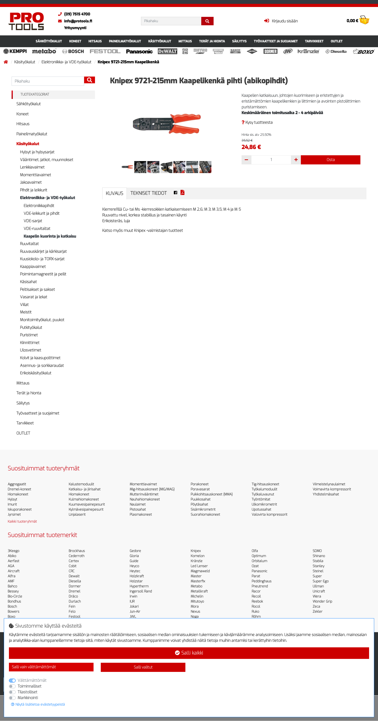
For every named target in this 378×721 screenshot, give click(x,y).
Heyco (134, 566)
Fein (72, 606)
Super (317, 576)
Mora (195, 606)
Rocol (256, 606)
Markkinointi (28, 697)
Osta (331, 159)
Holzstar (136, 581)
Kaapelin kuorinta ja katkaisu (50, 236)
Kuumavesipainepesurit (87, 504)
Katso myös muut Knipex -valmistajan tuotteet (142, 230)
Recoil (256, 596)
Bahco (12, 586)
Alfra (11, 576)
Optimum (259, 556)
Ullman (318, 586)
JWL (133, 616)
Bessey (13, 591)
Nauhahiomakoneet (145, 499)
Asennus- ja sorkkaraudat (42, 365)
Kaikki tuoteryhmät (22, 521)
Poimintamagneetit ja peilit (43, 274)
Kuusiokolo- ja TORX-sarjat (42, 258)
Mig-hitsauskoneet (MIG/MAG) (152, 489)
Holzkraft (137, 576)
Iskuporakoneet (20, 509)
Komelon (197, 556)
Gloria (134, 556)
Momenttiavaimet (35, 174)
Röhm (256, 616)
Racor (256, 591)
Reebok (257, 601)
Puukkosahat (200, 499)
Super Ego (321, 581)
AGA (11, 566)
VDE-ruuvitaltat (37, 228)
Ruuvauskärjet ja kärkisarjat (43, 251)
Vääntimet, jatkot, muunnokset (46, 159)
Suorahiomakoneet (205, 514)
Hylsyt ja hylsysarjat (37, 152)
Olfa (255, 551)
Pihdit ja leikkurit (33, 190)
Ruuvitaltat (29, 243)
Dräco (73, 596)
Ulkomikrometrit (264, 504)
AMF (11, 581)
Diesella (75, 581)
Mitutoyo (197, 601)
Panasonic (259, 571)
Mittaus (185, 41)
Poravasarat (200, 489)
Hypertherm (139, 586)
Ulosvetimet (30, 350)
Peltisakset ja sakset (37, 289)
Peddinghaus (261, 581)
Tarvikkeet (314, 41)
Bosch (12, 606)
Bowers (13, 611)
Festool (74, 616)
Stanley (318, 566)
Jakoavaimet (31, 182)
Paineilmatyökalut (125, 41)
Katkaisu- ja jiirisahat (85, 489)
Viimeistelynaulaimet (329, 484)
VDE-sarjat (33, 220)
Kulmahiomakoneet (84, 499)
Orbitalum (259, 561)
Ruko (255, 611)
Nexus (195, 611)
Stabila (318, 561)
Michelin (197, 596)
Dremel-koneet (19, 489)
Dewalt (74, 576)
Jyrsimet (14, 514)
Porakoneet (200, 484)
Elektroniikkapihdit (39, 205)
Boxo (11, 616)
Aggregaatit (17, 484)
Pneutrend (260, 586)
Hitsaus (95, 41)
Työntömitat (261, 499)
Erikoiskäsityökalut (35, 373)
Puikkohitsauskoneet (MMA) (212, 494)
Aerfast (13, 561)
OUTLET (337, 41)
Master (196, 576)
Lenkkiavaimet (32, 167)
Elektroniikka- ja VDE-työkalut (66, 62)
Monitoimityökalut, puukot (42, 319)
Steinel (318, 571)
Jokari (134, 606)
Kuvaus (114, 193)
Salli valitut (143, 667)
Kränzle (196, 561)
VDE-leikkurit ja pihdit (42, 213)
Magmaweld (200, 571)
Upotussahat (261, 509)
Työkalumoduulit (264, 489)
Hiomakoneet (18, 494)
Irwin (133, 596)
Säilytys (239, 41)
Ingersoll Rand (141, 591)
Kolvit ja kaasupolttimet (40, 357)
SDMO (317, 551)
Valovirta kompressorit (269, 514)
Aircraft (14, 571)
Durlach (75, 601)
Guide (134, 561)
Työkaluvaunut (263, 494)
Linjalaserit (77, 514)
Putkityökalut (31, 327)
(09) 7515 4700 (73, 14)
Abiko (12, 556)
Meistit (26, 312)
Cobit (72, 566)
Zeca (316, 606)
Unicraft (319, 591)
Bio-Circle (15, 596)
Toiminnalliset (29, 686)
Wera (317, 596)
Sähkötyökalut (49, 41)
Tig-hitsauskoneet (265, 484)
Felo (72, 611)
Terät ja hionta (212, 41)
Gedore (135, 551)
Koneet (75, 41)
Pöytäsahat (199, 504)
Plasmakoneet (141, 514)
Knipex (196, 551)
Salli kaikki (189, 653)
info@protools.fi (74, 21)
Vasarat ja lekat (33, 296)
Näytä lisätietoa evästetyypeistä (38, 704)
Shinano (319, 556)
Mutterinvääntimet (144, 494)
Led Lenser (199, 566)
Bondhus (14, 601)
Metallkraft (199, 591)
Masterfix (198, 581)
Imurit (12, 504)
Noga (195, 616)
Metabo (196, 586)
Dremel (74, 591)
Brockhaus (77, 551)
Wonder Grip (322, 601)
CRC (71, 571)
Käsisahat (28, 281)
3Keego (13, 551)
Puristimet (29, 335)
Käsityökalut (159, 41)
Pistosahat (138, 509)
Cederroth (76, 556)
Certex (74, 561)
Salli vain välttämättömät (34, 666)
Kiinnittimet (30, 342)
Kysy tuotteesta (257, 122)
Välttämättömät (32, 680)
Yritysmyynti (75, 28)
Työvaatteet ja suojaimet (276, 41)
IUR (132, 601)
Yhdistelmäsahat (326, 494)
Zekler (318, 611)
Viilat (24, 304)
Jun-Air (135, 611)
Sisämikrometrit (203, 509)
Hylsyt (12, 499)
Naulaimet (138, 504)
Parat (256, 576)
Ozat (255, 566)
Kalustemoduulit (81, 484)
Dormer (75, 586)
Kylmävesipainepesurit (86, 509)
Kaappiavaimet (33, 266)
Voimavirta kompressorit (332, 489)
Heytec (135, 571)
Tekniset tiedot (148, 193)
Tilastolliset (27, 692)
